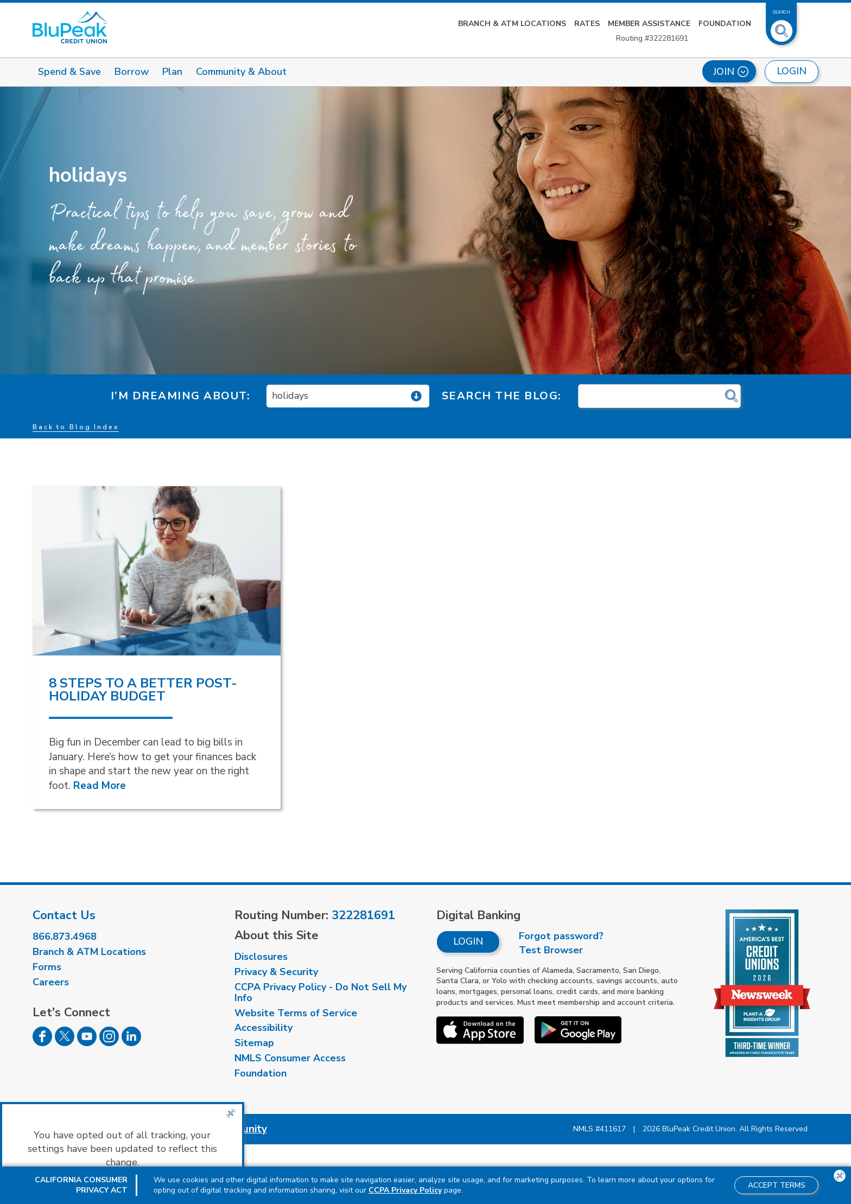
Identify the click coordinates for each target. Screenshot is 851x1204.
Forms (47, 966)
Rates (587, 23)
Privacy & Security (276, 971)
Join (730, 71)
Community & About (241, 71)
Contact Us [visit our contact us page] (64, 915)
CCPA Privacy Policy (405, 1190)
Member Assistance (649, 23)
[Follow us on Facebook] (42, 1042)
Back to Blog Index (76, 427)
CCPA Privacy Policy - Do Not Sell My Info (320, 992)
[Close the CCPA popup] (231, 1113)
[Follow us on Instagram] (109, 1042)
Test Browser (551, 950)
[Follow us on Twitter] (64, 1042)
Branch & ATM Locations (512, 23)
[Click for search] (731, 396)
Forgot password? (561, 935)
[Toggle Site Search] (781, 26)
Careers (51, 982)
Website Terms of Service (295, 1013)
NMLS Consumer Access (290, 1058)
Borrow (132, 71)
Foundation (724, 23)
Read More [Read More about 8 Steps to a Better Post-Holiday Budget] (99, 786)
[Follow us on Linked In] (131, 1042)
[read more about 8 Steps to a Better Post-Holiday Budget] (157, 570)
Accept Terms (776, 1185)
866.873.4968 (65, 936)
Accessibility (263, 1027)
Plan (172, 71)
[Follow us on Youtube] (87, 1042)
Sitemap (254, 1042)
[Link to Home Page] (70, 27)
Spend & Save (69, 71)
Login (468, 941)
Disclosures (261, 956)
